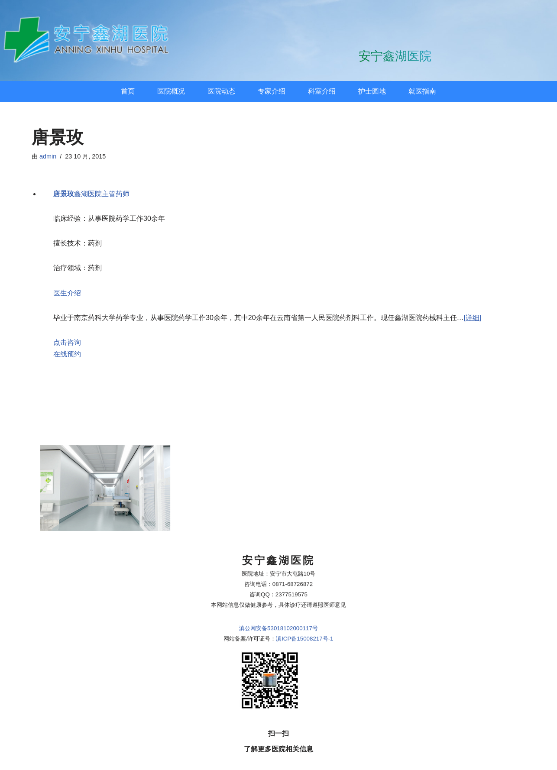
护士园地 (372, 91)
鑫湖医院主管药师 (91, 193)
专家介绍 (271, 91)
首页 (128, 91)
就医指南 (422, 91)
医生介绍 (67, 293)
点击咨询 (67, 342)
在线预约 (67, 354)
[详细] (473, 317)
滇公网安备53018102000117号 (278, 561)
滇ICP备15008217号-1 (304, 571)
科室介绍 (322, 91)
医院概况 (171, 91)
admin (47, 156)
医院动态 (221, 91)
